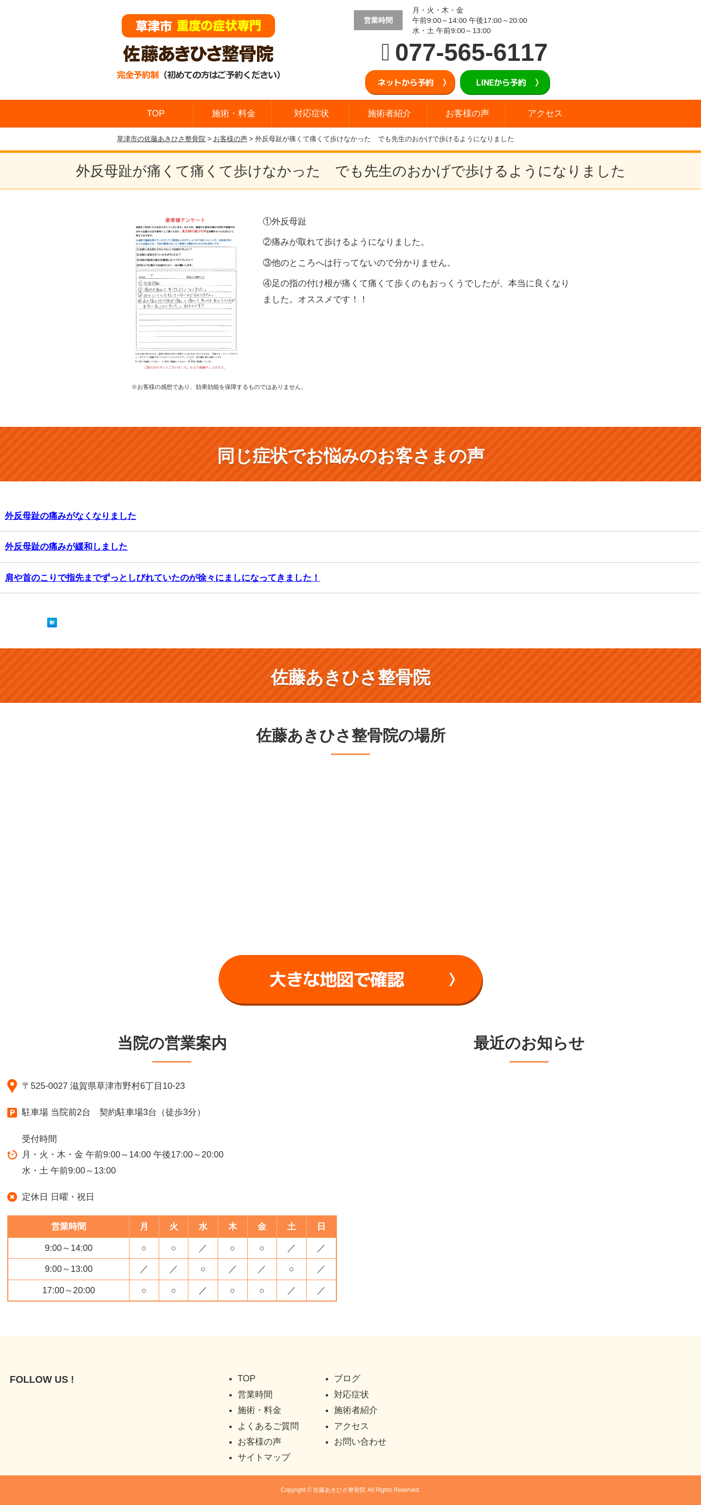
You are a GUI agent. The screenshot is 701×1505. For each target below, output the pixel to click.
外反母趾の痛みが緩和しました (66, 546)
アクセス (545, 113)
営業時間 (255, 1394)
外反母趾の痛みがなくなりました (70, 516)
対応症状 (311, 113)
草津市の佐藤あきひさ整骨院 (161, 139)
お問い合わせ (360, 1442)
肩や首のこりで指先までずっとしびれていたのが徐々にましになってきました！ (162, 578)
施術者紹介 (389, 113)
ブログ (347, 1378)
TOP (156, 113)
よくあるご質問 (268, 1426)
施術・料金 (234, 113)
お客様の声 (467, 113)
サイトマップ (264, 1457)
